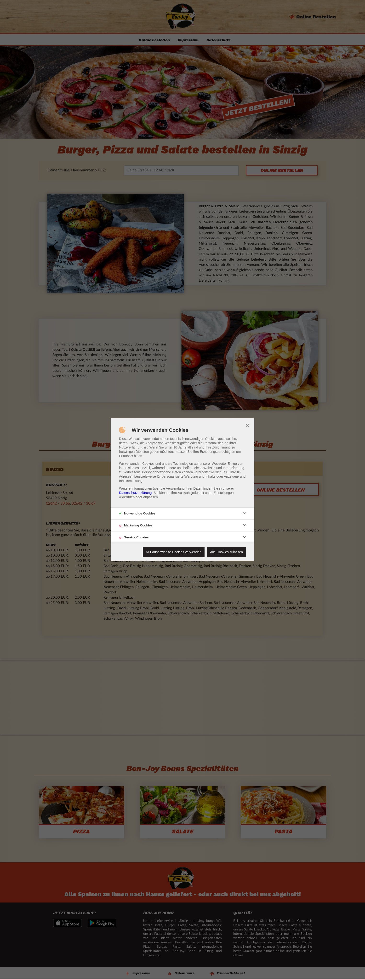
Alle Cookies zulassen (226, 552)
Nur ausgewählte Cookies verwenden (173, 552)
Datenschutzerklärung (135, 493)
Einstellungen (224, 493)
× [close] (247, 425)
